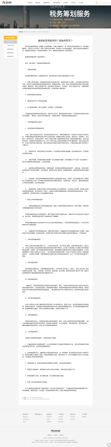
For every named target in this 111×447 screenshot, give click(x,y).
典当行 (24, 421)
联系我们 (84, 416)
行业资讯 (39, 31)
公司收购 (60, 414)
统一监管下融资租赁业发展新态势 (35, 397)
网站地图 (37, 440)
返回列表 (65, 43)
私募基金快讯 (10, 49)
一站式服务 (32, 31)
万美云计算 (51, 442)
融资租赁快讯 (10, 41)
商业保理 (25, 416)
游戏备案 (49, 414)
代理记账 (60, 421)
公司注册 (60, 419)
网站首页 (26, 31)
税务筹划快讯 (10, 56)
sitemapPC (46, 440)
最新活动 (72, 414)
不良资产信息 (10, 45)
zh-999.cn (69, 440)
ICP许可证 (49, 416)
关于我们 (84, 414)
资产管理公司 (26, 419)
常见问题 (72, 419)
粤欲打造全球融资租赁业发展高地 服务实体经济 (38, 399)
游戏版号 (49, 421)
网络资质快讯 (10, 52)
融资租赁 (25, 414)
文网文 (48, 419)
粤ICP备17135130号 (39, 442)
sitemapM (42, 440)
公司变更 (60, 416)
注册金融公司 (38, 414)
